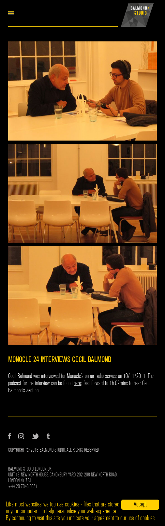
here (77, 383)
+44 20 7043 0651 (23, 486)
